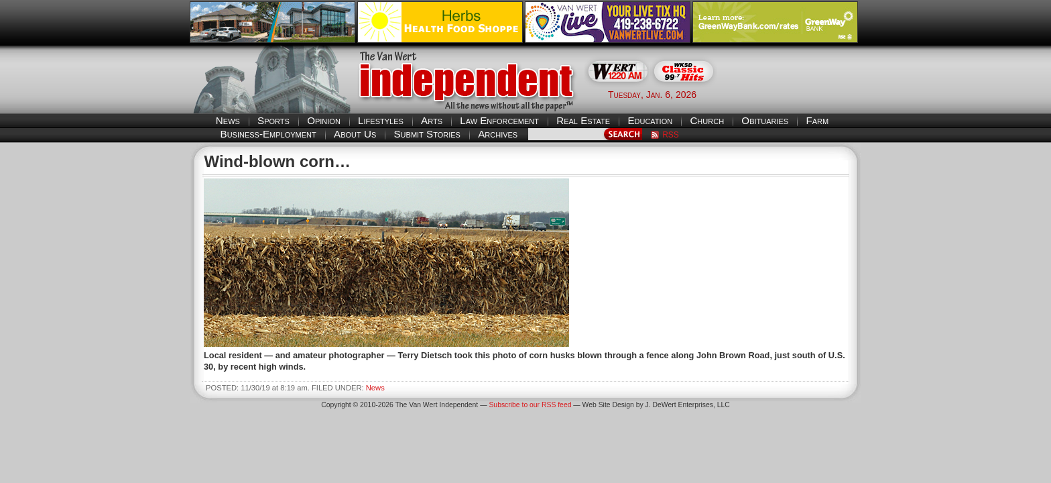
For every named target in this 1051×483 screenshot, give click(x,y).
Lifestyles (381, 120)
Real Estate (583, 120)
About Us (355, 134)
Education (649, 120)
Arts (431, 120)
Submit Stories (426, 134)
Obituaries (764, 120)
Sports (273, 120)
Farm (817, 120)
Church (707, 120)
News (228, 120)
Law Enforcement (499, 120)
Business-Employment (268, 134)
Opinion (324, 120)
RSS (670, 135)
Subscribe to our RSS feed (530, 405)
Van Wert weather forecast (794, 94)
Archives (497, 134)
